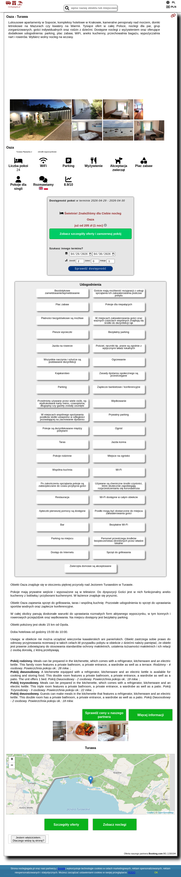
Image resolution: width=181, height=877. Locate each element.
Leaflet (150, 812)
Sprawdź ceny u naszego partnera (104, 715)
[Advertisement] (90, 69)
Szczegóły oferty (66, 824)
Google (61, 868)
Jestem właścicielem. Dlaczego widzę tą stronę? (28, 839)
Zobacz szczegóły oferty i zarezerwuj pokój (90, 233)
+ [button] (12, 759)
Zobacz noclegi (114, 824)
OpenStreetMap (166, 812)
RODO (131, 872)
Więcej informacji (150, 715)
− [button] (12, 766)
